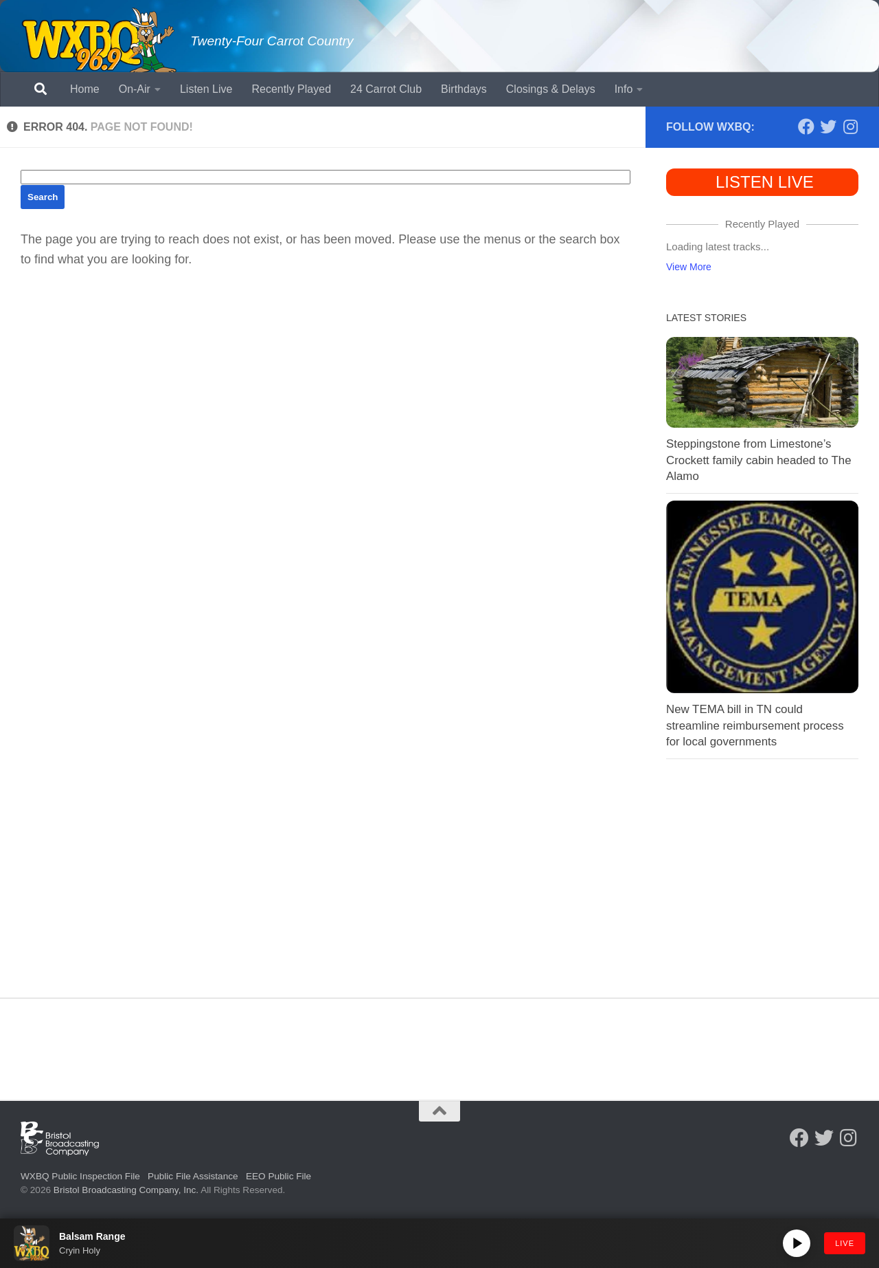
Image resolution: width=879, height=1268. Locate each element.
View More (688, 266)
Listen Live (206, 89)
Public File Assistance (193, 1176)
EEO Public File (278, 1176)
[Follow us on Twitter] (828, 126)
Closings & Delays (550, 89)
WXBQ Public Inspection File (80, 1176)
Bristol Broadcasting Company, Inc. (126, 1190)
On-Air (134, 89)
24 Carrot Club (386, 89)
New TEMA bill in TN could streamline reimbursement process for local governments (755, 725)
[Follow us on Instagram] (850, 126)
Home (85, 89)
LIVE (844, 1243)
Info (624, 89)
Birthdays (464, 89)
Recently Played (291, 89)
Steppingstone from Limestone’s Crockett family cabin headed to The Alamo (759, 460)
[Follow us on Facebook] (806, 126)
